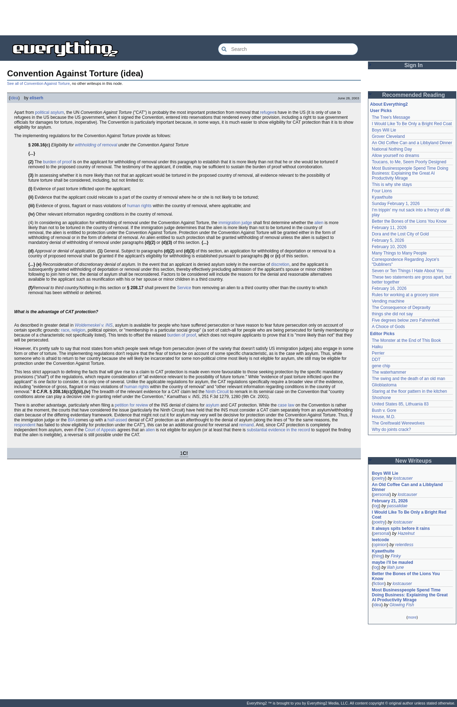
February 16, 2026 (389, 288)
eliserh (36, 97)
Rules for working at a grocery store (405, 294)
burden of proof (57, 161)
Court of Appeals (100, 429)
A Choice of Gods (388, 326)
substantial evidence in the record (278, 429)
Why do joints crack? (391, 429)
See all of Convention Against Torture (38, 83)
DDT (376, 359)
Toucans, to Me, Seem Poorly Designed (409, 161)
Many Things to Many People (399, 253)
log (376, 505)
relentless (404, 544)
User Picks (381, 110)
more (412, 617)
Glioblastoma (384, 384)
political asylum (49, 112)
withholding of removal (96, 144)
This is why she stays (392, 184)
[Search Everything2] (288, 49)
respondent (24, 424)
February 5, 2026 (388, 240)
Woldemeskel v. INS (93, 325)
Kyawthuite (382, 197)
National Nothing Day (392, 149)
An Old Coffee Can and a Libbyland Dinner (412, 142)
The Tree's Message (391, 117)
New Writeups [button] (414, 461)
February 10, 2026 (389, 246)
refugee (267, 112)
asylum (212, 405)
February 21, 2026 (390, 500)
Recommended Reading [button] (413, 95)
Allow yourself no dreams (395, 155)
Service (184, 287)
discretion (280, 264)
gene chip (381, 365)
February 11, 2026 (389, 227)
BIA (71, 419)
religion (79, 330)
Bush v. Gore (384, 410)
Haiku (377, 346)
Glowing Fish (401, 604)
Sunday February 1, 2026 (396, 203)
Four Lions (382, 190)
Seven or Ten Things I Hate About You (407, 270)
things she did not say (392, 313)
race (65, 330)
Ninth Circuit (217, 391)
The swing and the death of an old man (408, 378)
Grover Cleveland (388, 136)
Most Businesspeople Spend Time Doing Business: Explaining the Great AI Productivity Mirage (410, 173)
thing (377, 556)
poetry (379, 478)
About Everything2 (389, 104)
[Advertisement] (228, 18)
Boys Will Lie (384, 130)
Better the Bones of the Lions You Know (409, 221)
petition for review (131, 405)
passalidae (397, 505)
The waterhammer (389, 372)
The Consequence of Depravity (401, 307)
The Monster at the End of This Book (406, 340)
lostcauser (403, 478)
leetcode (380, 539)
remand (246, 424)
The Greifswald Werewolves (398, 423)
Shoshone (381, 397)
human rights (139, 205)
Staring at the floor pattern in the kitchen (409, 391)
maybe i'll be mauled (392, 562)
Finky (396, 556)
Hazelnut (406, 533)
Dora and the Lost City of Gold (400, 234)
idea (14, 97)
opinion (380, 544)
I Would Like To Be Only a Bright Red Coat (412, 123)
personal (381, 494)
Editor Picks (382, 333)
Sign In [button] (413, 65)
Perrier (378, 353)
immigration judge (235, 222)
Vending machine (388, 301)
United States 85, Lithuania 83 (400, 404)
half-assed (117, 419)
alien (319, 222)
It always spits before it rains (401, 528)
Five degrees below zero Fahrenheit (405, 320)
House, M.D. (384, 416)
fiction (378, 583)
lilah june (395, 567)
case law (286, 405)
